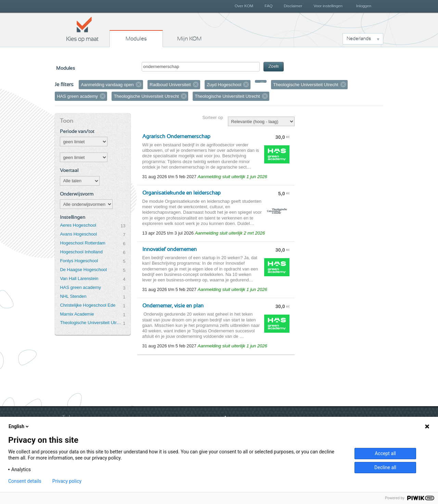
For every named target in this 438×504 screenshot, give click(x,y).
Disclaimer (293, 6)
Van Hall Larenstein (79, 278)
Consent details (24, 481)
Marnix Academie (77, 314)
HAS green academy (80, 287)
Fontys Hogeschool (79, 260)
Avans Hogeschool (78, 234)
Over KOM (244, 6)
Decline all (385, 467)
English (19, 426)
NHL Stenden (73, 296)
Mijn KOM (189, 38)
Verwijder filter (138, 84)
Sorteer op (212, 117)
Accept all (385, 453)
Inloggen (363, 6)
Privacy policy (66, 481)
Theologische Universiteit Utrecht (91, 322)
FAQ (268, 6)
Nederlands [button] (359, 38)
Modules (136, 38)
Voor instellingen (328, 6)
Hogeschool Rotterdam (82, 243)
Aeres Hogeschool (78, 225)
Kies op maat (82, 29)
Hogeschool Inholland (81, 251)
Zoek (273, 66)
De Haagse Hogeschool (83, 269)
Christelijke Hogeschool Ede (87, 305)
